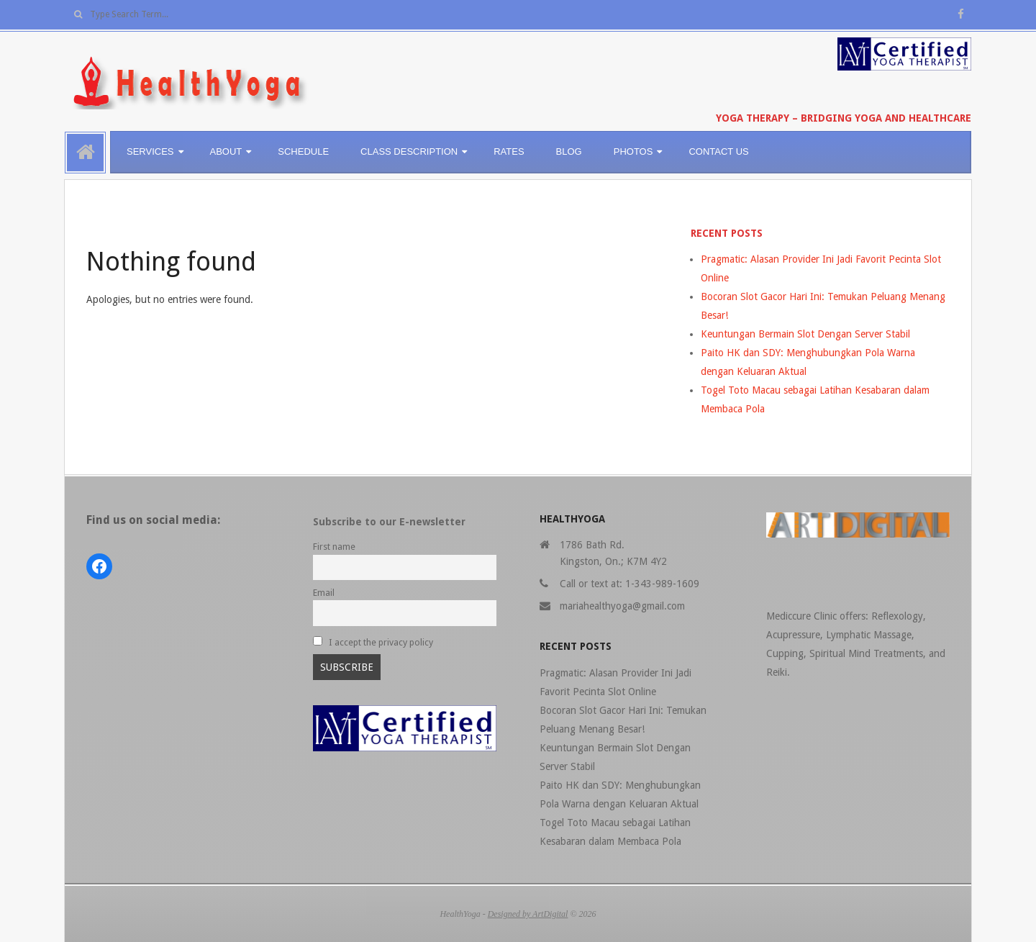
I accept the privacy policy (373, 642)
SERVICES (150, 151)
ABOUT (226, 151)
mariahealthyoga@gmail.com (622, 606)
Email (324, 592)
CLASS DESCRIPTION (409, 151)
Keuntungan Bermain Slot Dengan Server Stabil (805, 334)
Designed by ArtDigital (528, 914)
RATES (509, 151)
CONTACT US (718, 151)
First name (334, 546)
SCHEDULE (303, 151)
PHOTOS (633, 151)
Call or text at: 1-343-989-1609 (629, 583)
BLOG (569, 151)
